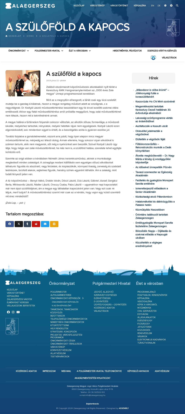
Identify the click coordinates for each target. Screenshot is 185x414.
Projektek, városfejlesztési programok (66, 336)
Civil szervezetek (147, 311)
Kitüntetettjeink (59, 325)
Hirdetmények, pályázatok (127, 51)
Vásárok (142, 336)
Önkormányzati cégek (62, 341)
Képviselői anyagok (138, 371)
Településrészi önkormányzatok (68, 319)
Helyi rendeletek (59, 328)
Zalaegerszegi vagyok (19, 299)
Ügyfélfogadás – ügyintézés (110, 305)
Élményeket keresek (18, 302)
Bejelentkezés (92, 404)
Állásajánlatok (146, 317)
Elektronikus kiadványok (151, 340)
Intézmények (144, 308)
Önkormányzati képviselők (65, 298)
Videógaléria (144, 301)
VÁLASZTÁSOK (169, 58)
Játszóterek (144, 327)
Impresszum (49, 371)
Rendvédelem (144, 333)
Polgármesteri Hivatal (47, 51)
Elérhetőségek (102, 298)
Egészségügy (144, 321)
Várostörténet (119, 6)
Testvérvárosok (60, 357)
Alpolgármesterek (60, 295)
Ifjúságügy (143, 324)
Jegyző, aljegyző (104, 292)
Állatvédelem (58, 353)
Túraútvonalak (146, 343)
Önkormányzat (17, 51)
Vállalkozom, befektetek (21, 306)
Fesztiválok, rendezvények (152, 295)
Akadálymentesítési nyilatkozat (92, 378)
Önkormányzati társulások (66, 344)
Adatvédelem (162, 371)
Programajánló (146, 292)
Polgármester (58, 292)
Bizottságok (57, 316)
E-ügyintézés (101, 301)
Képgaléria (140, 6)
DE (159, 6)
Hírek (30, 36)
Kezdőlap (79, 6)
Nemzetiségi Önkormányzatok (67, 322)
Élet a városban (78, 51)
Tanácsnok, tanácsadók (64, 309)
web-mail (66, 371)
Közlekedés (143, 330)
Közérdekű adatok (104, 308)
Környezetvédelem (60, 350)
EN (152, 6)
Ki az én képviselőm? (61, 306)
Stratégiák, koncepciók (63, 332)
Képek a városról (147, 305)
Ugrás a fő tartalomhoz (172, 1)
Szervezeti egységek (105, 295)
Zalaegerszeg (30, 6)
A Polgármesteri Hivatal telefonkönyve (99, 371)
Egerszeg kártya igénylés (162, 51)
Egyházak (142, 314)
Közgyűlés (56, 313)
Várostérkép (97, 6)
